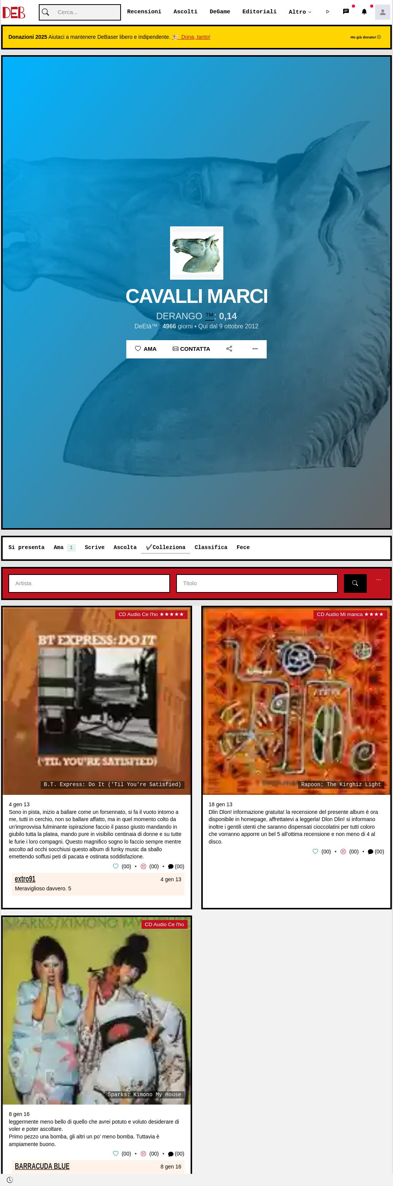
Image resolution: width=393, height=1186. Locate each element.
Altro (297, 12)
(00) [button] (176, 867)
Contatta (191, 349)
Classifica (211, 547)
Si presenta (26, 547)
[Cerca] (80, 13)
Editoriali (259, 12)
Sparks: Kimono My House (144, 1094)
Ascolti (185, 12)
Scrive (95, 547)
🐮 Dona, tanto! (191, 37)
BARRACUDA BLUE (42, 1165)
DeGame (220, 12)
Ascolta (125, 547)
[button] (328, 12)
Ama (146, 349)
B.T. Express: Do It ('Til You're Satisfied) (112, 785)
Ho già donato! (365, 37)
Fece (243, 547)
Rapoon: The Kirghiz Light (341, 785)
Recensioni (144, 12)
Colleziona (169, 547)
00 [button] (126, 866)
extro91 (25, 878)
